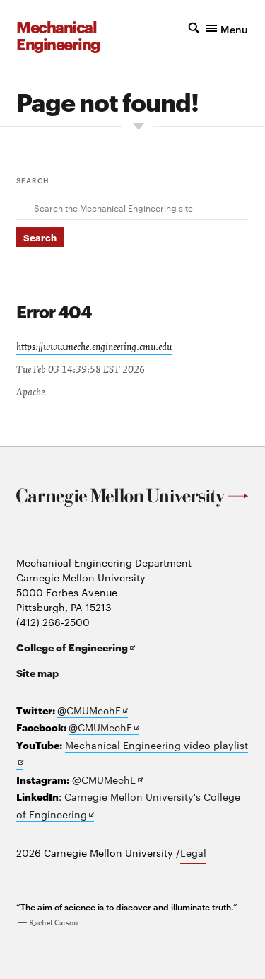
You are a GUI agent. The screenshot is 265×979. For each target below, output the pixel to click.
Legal (193, 852)
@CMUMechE (92, 710)
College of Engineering (75, 647)
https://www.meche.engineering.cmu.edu (94, 347)
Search (32, 179)
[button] (218, 27)
